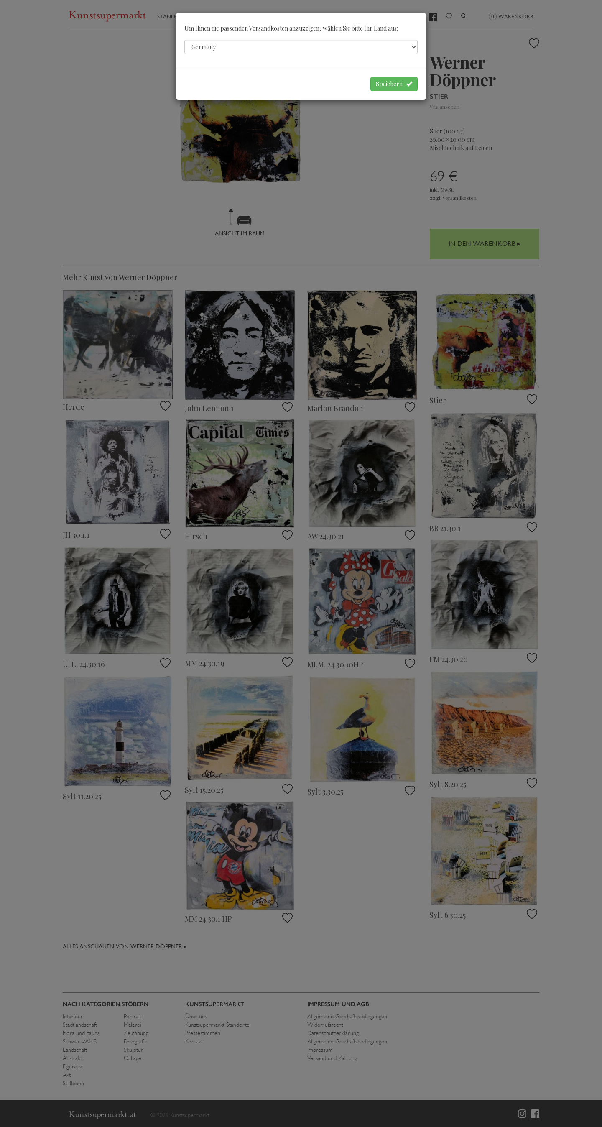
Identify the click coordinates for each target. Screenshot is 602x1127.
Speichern (394, 84)
